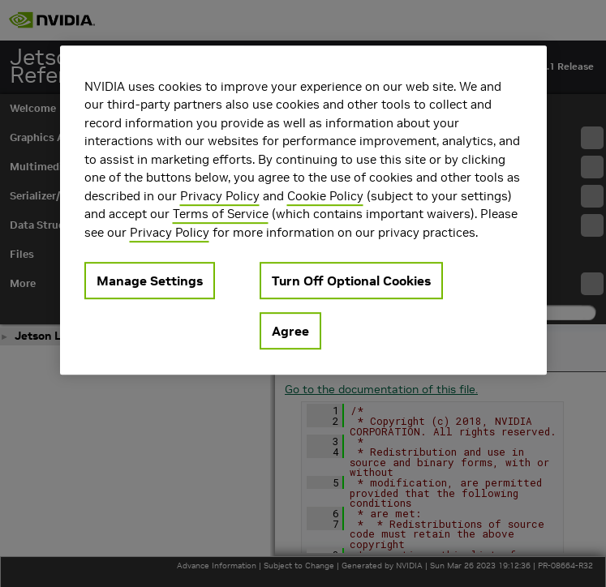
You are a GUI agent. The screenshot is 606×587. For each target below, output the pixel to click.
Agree (290, 331)
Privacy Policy (220, 196)
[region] (303, 210)
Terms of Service (221, 213)
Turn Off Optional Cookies (351, 280)
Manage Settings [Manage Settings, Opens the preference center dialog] (150, 280)
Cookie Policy (325, 196)
